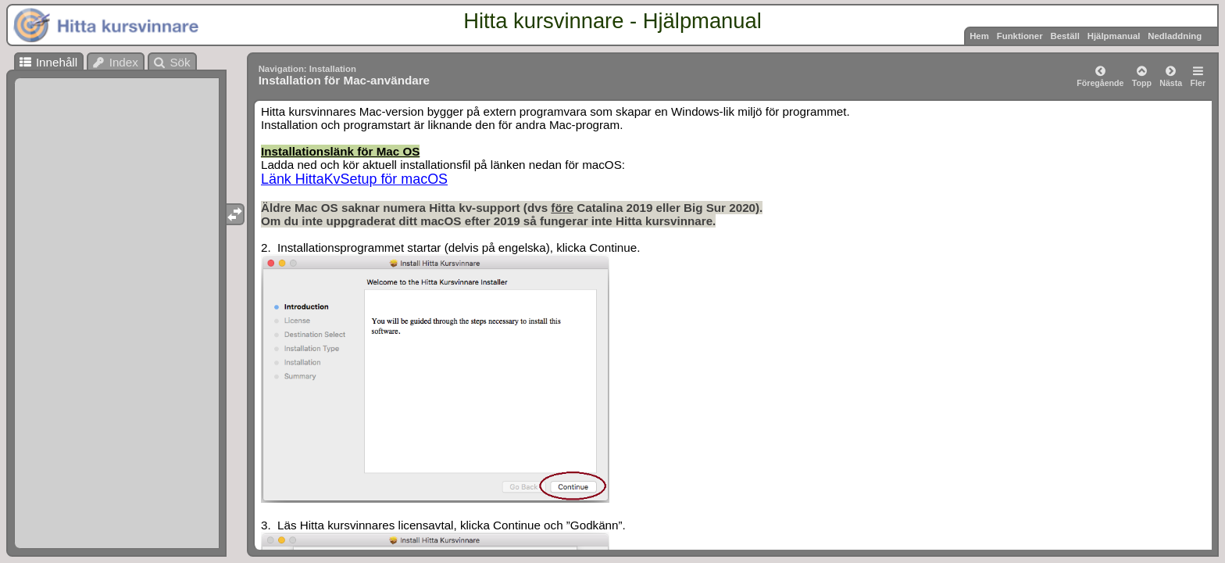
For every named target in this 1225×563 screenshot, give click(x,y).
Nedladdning (1175, 36)
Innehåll (47, 62)
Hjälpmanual (1114, 36)
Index (114, 62)
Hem (979, 36)
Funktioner (1020, 36)
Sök (171, 62)
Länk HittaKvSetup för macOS (354, 179)
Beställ (1064, 36)
